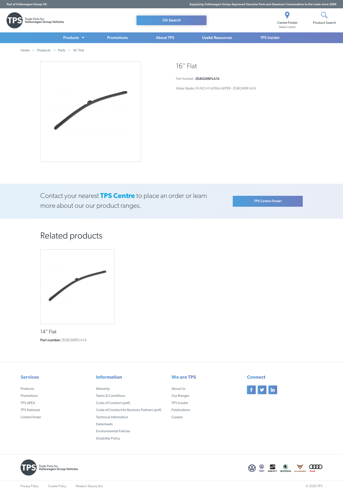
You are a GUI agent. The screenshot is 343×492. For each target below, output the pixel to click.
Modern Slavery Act (89, 486)
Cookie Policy (57, 486)
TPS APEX (28, 403)
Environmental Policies (113, 431)
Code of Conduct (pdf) (113, 403)
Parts (61, 50)
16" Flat (78, 50)
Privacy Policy (30, 486)
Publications (181, 410)
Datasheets (104, 424)
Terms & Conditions (110, 396)
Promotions (117, 37)
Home (25, 50)
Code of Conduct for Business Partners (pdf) (128, 410)
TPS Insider (270, 37)
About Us (179, 389)
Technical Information (112, 417)
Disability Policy (108, 438)
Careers (177, 417)
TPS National (30, 410)
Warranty (103, 389)
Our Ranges (180, 396)
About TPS (165, 37)
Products (71, 37)
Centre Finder (31, 417)
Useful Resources (217, 37)
